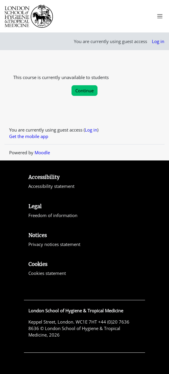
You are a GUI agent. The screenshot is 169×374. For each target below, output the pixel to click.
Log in (158, 41)
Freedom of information (52, 215)
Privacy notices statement (54, 244)
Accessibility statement (51, 186)
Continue (84, 91)
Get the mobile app (28, 136)
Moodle (42, 152)
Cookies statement (47, 273)
